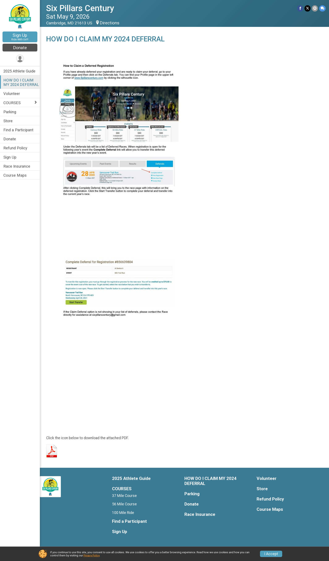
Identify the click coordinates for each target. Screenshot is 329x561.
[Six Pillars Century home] (20, 16)
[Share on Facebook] (300, 8)
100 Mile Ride (123, 513)
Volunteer (11, 93)
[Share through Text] (322, 8)
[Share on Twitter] (307, 8)
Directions (109, 22)
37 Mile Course (124, 496)
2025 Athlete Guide (19, 71)
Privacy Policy (91, 555)
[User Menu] (20, 58)
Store (8, 121)
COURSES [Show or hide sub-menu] (12, 103)
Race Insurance (16, 166)
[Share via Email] (315, 8)
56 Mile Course (124, 504)
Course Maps (15, 175)
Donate (20, 47)
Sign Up (20, 37)
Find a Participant (18, 130)
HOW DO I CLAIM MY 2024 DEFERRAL (21, 82)
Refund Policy (15, 148)
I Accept (271, 554)
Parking (9, 112)
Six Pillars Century (80, 8)
